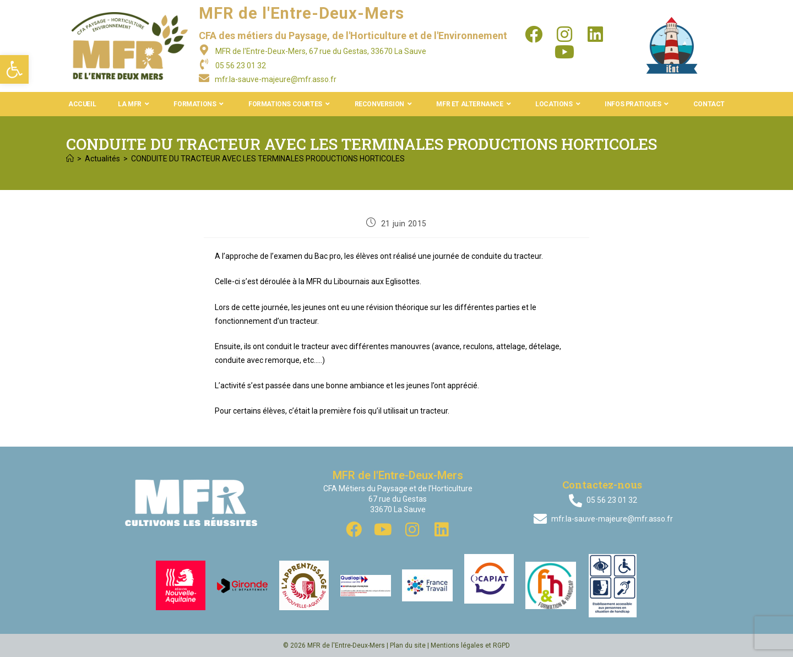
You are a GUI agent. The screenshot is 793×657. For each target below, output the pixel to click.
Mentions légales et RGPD (470, 645)
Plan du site (408, 645)
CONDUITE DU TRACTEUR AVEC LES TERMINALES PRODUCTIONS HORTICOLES (268, 158)
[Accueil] (70, 158)
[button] (14, 69)
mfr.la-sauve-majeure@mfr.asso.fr (275, 79)
